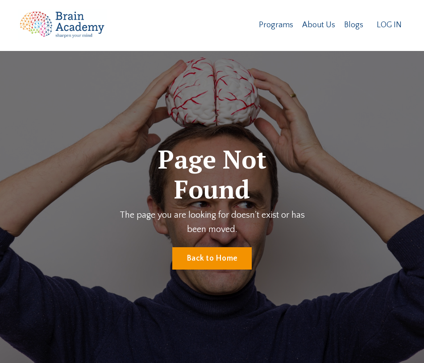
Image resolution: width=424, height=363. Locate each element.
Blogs (353, 25)
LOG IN (389, 25)
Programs (276, 25)
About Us (318, 25)
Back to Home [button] (212, 258)
